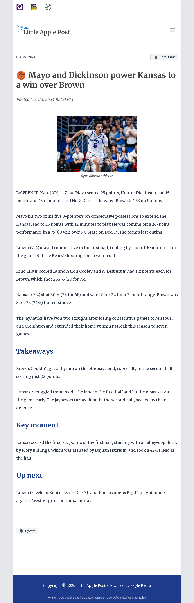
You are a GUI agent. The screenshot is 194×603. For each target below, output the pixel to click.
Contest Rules (137, 597)
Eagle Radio (140, 585)
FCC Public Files (69, 597)
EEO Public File (116, 597)
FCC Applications (93, 597)
